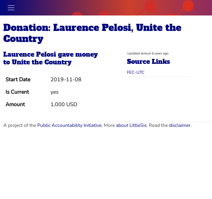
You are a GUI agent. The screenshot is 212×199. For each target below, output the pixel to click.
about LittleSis (131, 125)
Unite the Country (41, 62)
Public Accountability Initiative (69, 125)
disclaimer (179, 125)
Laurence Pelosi (29, 54)
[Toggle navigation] (11, 7)
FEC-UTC (135, 72)
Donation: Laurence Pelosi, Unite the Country (92, 33)
